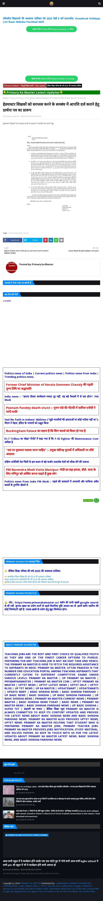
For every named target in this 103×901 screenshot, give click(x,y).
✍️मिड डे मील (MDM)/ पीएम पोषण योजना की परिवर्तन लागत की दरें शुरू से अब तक (36, 582)
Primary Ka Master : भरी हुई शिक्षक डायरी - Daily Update (24, 86)
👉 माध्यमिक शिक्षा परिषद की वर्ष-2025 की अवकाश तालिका (27, 576)
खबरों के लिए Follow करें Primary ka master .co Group (52, 79)
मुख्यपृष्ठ (5, 98)
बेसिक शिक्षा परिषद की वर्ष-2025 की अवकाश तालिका (64, 86)
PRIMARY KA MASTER (30, 883)
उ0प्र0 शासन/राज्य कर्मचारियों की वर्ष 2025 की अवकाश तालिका (28, 579)
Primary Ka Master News (19, 98)
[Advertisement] (51, 54)
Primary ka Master (12, 116)
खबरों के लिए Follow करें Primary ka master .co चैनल (52, 29)
